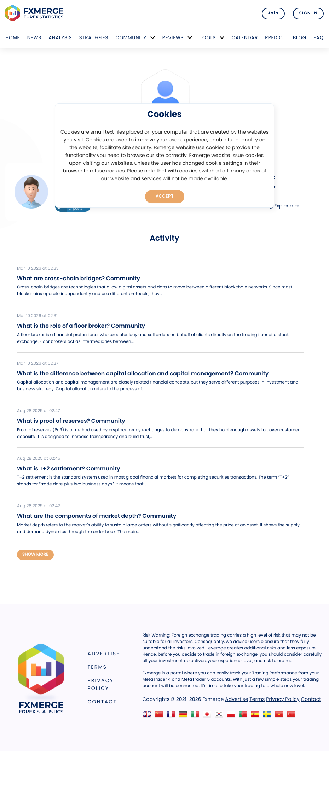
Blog (299, 37)
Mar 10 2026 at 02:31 (37, 316)
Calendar (245, 37)
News (34, 37)
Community (130, 37)
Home (12, 37)
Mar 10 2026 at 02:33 (38, 268)
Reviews (173, 37)
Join (273, 13)
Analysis (60, 37)
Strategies (93, 37)
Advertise (104, 653)
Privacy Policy (101, 684)
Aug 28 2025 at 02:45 (38, 459)
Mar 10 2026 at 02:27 (37, 364)
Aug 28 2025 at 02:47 (38, 411)
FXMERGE (35, 13)
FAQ (318, 37)
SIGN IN (308, 13)
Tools (208, 37)
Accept (165, 196)
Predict (275, 37)
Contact (102, 701)
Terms (97, 667)
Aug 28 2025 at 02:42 (38, 506)
